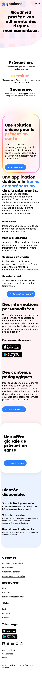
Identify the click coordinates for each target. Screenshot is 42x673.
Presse (5, 617)
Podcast (6, 592)
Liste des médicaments (13, 597)
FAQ (4, 609)
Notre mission (8, 567)
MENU (37, 3)
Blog (4, 588)
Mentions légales (9, 650)
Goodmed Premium (11, 572)
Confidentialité (8, 654)
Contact (6, 613)
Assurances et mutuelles (13, 576)
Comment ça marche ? (12, 563)
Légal (4, 657)
